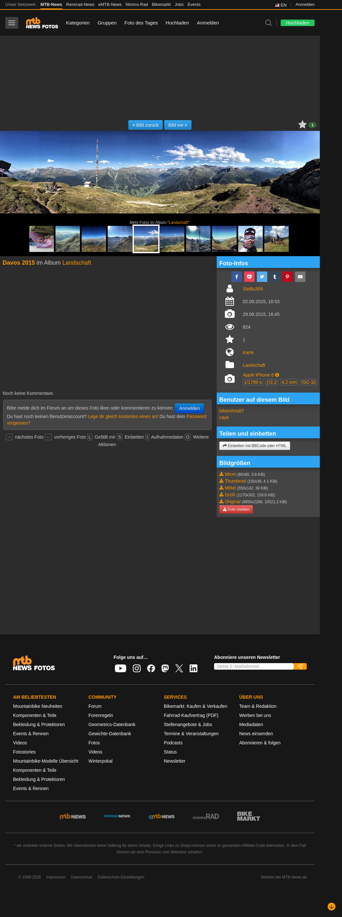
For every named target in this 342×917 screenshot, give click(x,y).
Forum (94, 706)
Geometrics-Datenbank (111, 724)
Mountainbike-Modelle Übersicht (45, 761)
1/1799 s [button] (253, 382)
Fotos (94, 742)
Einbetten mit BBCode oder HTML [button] (255, 445)
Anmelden (305, 4)
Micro (230, 474)
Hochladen (177, 22)
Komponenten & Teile (34, 715)
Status (170, 751)
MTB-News (51, 4)
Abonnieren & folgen (260, 742)
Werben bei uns (255, 715)
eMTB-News (110, 4)
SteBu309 (253, 288)
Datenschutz (82, 877)
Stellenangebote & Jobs (188, 724)
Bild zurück (145, 125)
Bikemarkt (161, 4)
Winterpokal (100, 761)
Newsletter (174, 761)
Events (194, 4)
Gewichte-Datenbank (109, 733)
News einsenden (256, 733)
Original (233, 501)
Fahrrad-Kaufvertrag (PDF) (191, 715)
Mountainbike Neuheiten (37, 706)
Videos (20, 742)
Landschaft (178, 222)
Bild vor (178, 125)
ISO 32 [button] (309, 382)
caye (224, 417)
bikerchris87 (231, 410)
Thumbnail (235, 481)
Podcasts (173, 742)
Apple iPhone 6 (258, 375)
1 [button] (312, 125)
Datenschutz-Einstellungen (121, 877)
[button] (277, 375)
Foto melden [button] (236, 509)
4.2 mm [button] (289, 382)
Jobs (179, 4)
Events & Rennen (31, 733)
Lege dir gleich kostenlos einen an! (123, 416)
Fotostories (24, 751)
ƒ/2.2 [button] (272, 382)
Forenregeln (100, 715)
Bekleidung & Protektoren (39, 724)
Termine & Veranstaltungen (191, 733)
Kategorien (78, 22)
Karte (248, 352)
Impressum (56, 877)
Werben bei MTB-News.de (284, 877)
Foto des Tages (141, 22)
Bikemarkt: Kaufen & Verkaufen (195, 706)
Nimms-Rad (137, 4)
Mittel (230, 487)
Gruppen (107, 22)
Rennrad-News (80, 4)
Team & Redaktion (257, 706)
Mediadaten (251, 724)
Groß (230, 494)
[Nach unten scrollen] (331, 906)
